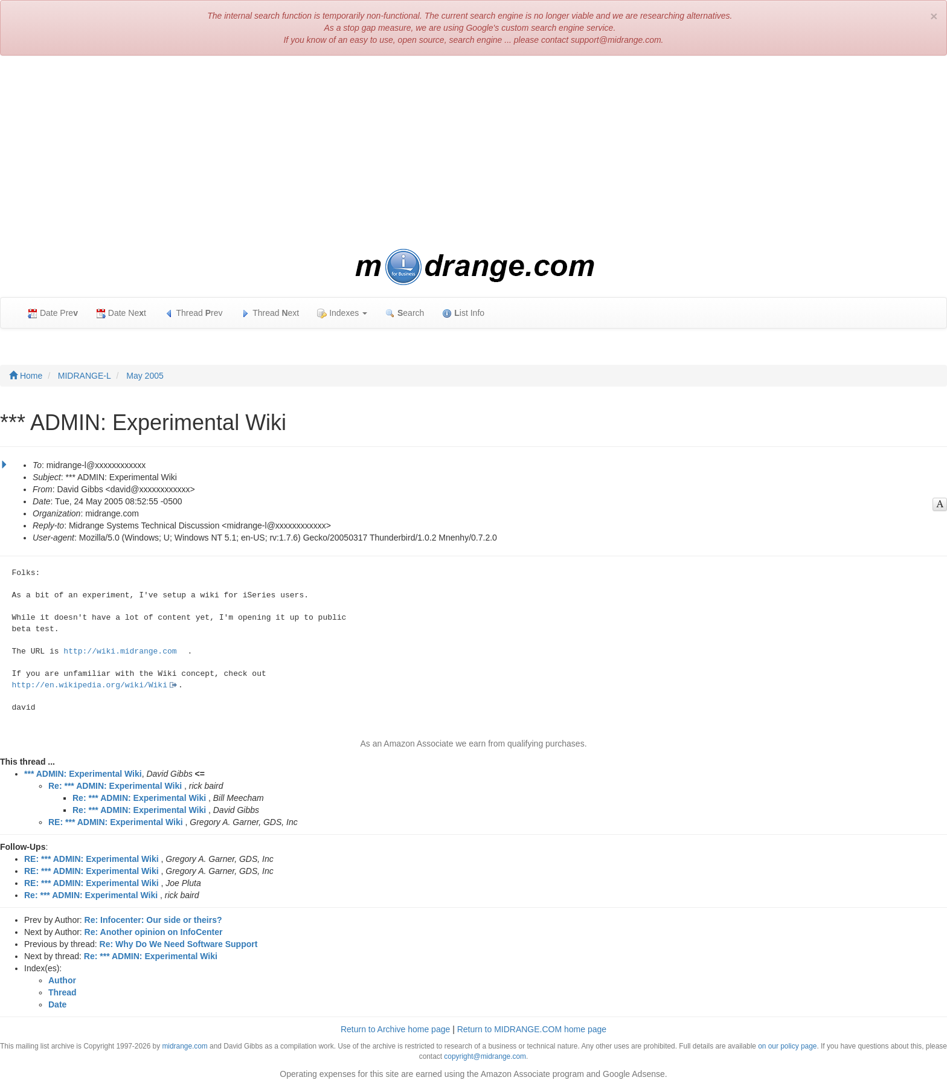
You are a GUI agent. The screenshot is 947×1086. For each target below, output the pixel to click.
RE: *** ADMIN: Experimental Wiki (115, 822)
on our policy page (787, 1046)
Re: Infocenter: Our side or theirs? (153, 920)
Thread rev (193, 313)
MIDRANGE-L (84, 376)
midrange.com (184, 1046)
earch (404, 313)
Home (25, 376)
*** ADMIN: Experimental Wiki (83, 774)
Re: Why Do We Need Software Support (179, 944)
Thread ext (270, 313)
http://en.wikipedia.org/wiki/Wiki (89, 685)
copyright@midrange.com (485, 1056)
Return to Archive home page (395, 1029)
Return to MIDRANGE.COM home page (531, 1029)
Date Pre (53, 313)
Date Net (121, 313)
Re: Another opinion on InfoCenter (154, 932)
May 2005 (144, 376)
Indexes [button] (342, 313)
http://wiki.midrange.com (119, 651)
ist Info (463, 313)
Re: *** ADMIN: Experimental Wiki (115, 786)
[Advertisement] (473, 152)
